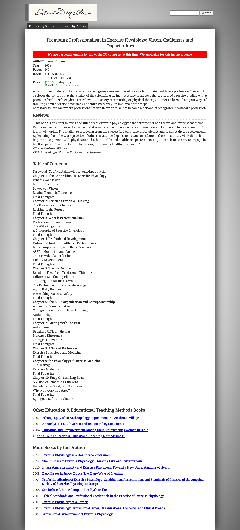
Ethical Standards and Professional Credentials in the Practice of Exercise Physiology (103, 496)
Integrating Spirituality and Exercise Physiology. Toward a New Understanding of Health (106, 467)
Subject (42, 26)
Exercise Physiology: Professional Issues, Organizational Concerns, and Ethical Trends (103, 508)
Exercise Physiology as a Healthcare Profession (76, 455)
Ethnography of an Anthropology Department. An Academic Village (90, 418)
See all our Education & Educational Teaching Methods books (80, 436)
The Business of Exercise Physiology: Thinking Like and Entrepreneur (92, 461)
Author (73, 26)
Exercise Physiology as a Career (65, 502)
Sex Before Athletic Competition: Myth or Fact (75, 490)
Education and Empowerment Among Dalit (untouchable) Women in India (95, 430)
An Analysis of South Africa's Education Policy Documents (83, 424)
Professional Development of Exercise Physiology (77, 514)
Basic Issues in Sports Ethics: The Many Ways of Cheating (82, 473)
